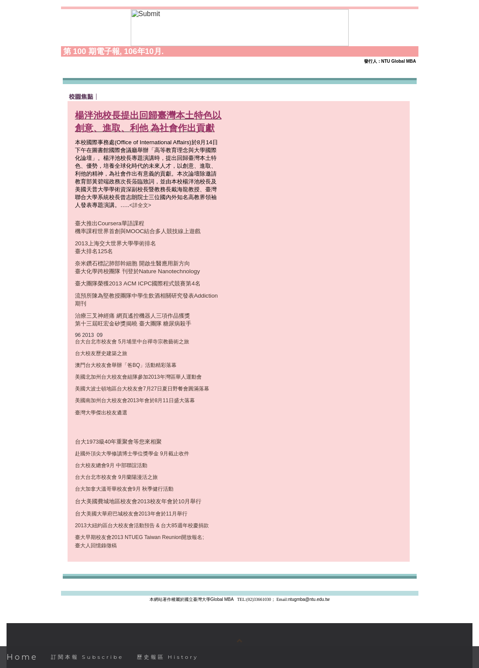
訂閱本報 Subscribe (87, 657)
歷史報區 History (167, 657)
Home (22, 657)
